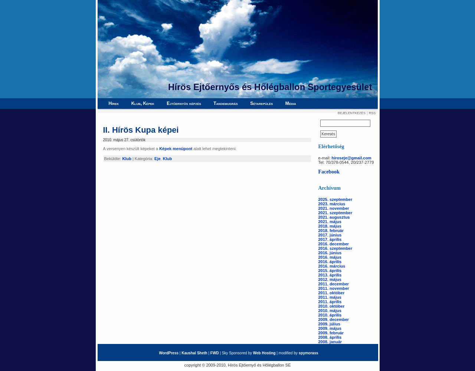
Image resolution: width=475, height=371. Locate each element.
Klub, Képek (142, 103)
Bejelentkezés (352, 113)
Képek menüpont (175, 148)
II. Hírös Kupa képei (141, 130)
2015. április (330, 270)
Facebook (329, 172)
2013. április (330, 275)
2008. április (330, 337)
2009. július (329, 324)
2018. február (331, 230)
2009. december (333, 319)
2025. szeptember (335, 199)
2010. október (331, 306)
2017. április (330, 239)
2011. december (333, 284)
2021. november (333, 208)
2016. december (333, 244)
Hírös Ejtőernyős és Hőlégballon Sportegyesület (270, 87)
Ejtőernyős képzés (184, 103)
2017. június (330, 235)
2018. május (329, 226)
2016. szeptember (335, 248)
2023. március (331, 204)
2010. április (330, 315)
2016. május (329, 257)
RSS (372, 113)
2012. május (329, 279)
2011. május (329, 297)
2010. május (329, 310)
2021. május (329, 221)
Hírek (114, 103)
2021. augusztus (334, 217)
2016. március (331, 266)
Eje (157, 158)
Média (290, 103)
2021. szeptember (335, 213)
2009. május (329, 328)
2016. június (330, 253)
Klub (126, 158)
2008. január (330, 341)
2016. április (330, 261)
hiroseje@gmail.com (351, 158)
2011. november (333, 288)
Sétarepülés (261, 103)
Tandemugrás (225, 103)
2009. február (331, 333)
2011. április (330, 301)
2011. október (331, 293)
